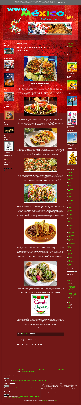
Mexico (69, 221)
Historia (69, 207)
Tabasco (69, 244)
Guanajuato (70, 201)
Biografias (70, 183)
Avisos (69, 181)
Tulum (69, 254)
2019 (69, 280)
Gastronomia (22, 335)
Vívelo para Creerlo (71, 261)
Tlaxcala (69, 251)
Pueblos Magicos (71, 235)
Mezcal (69, 224)
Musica (69, 226)
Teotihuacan (70, 250)
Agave (69, 174)
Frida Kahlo (70, 199)
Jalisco (69, 211)
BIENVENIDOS (70, 45)
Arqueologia (70, 176)
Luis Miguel (70, 218)
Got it (65, 2)
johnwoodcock (44, 400)
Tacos (25, 335)
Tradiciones (70, 253)
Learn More (60, 2)
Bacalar (69, 182)
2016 (69, 304)
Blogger (55, 400)
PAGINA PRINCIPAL (71, 43)
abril (70, 297)
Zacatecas (70, 265)
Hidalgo (69, 206)
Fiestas (69, 196)
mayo (70, 284)
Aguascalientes (70, 175)
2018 (69, 300)
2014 (69, 307)
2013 (69, 308)
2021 (69, 278)
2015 (69, 305)
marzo (70, 298)
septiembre (71, 281)
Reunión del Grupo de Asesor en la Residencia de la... (73, 290)
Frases (69, 197)
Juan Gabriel (70, 213)
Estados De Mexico (71, 192)
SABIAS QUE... (70, 46)
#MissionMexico (71, 172)
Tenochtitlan (70, 249)
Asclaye (69, 179)
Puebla (69, 233)
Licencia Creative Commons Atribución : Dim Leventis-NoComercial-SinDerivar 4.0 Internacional (29, 380)
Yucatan (69, 264)
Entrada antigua (61, 369)
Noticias (69, 228)
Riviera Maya (70, 239)
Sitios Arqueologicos (71, 243)
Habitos (69, 204)
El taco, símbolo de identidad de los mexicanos (72, 287)
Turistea (69, 256)
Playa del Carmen (71, 232)
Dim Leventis (8, 158)
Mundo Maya (70, 225)
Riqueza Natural (71, 238)
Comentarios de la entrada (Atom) (28, 371)
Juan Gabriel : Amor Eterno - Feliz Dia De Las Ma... (72, 294)
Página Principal (41, 369)
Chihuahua (70, 188)
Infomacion (70, 210)
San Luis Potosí (71, 242)
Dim (7, 159)
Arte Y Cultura (70, 178)
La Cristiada (70, 214)
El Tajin (69, 190)
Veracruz (69, 258)
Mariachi (69, 219)
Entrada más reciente (21, 369)
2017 (69, 302)
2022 (69, 277)
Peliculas (69, 231)
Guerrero (69, 203)
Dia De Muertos (71, 189)
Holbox (69, 208)
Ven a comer (29, 335)
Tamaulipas (70, 247)
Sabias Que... (70, 240)
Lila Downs (70, 217)
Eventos (69, 193)
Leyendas (69, 215)
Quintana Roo (70, 236)
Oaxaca (69, 229)
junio (70, 283)
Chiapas (69, 186)
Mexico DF (70, 222)
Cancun (69, 185)
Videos (69, 260)
